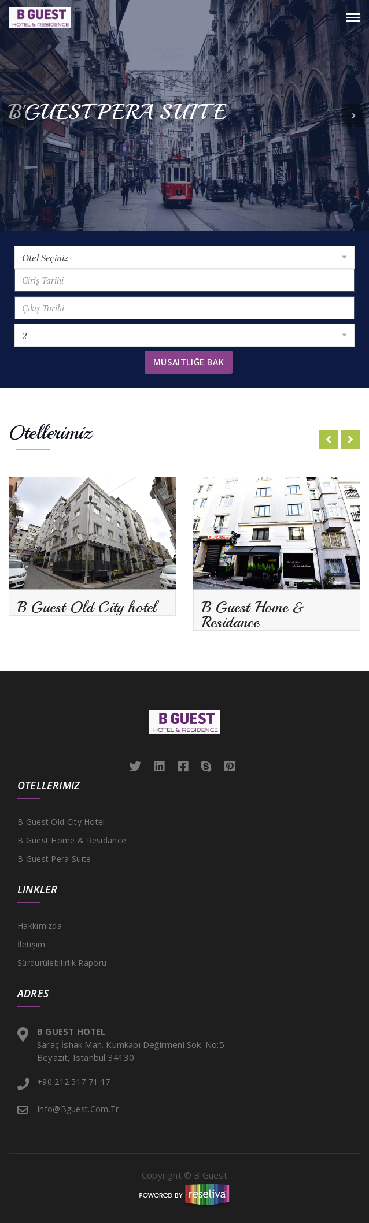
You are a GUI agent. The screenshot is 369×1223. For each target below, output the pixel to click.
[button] (15, 115)
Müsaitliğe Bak (188, 361)
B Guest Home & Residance (71, 840)
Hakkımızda (39, 925)
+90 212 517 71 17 (73, 1081)
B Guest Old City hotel (61, 821)
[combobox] (184, 257)
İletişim (31, 944)
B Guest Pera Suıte (54, 858)
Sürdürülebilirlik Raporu (61, 962)
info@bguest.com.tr (78, 1108)
